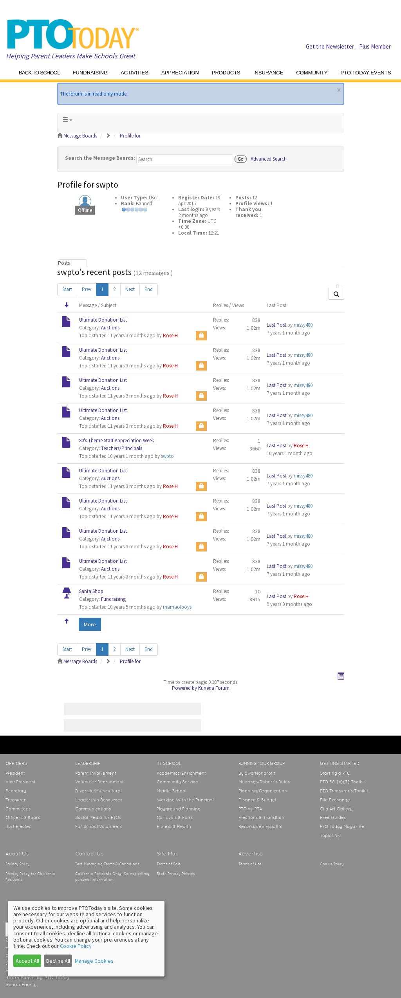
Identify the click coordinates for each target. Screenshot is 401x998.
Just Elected (18, 826)
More (90, 624)
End (149, 289)
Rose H (170, 335)
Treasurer (15, 799)
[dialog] (86, 938)
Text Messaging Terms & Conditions (107, 864)
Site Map (168, 854)
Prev (86, 289)
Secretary (15, 790)
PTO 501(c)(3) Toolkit (342, 781)
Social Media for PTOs (98, 817)
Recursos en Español (260, 826)
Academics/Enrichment (181, 773)
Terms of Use (249, 864)
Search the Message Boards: (100, 158)
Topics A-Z (330, 835)
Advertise (250, 854)
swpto (167, 456)
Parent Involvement (95, 773)
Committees (18, 808)
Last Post (276, 325)
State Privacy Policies (176, 874)
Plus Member (375, 46)
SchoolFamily (21, 984)
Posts (64, 263)
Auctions (110, 327)
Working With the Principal (185, 799)
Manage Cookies (94, 961)
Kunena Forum (213, 688)
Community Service (177, 781)
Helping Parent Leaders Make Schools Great (70, 55)
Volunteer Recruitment (99, 781)
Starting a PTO (335, 773)
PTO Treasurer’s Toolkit (344, 790)
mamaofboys (177, 607)
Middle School (171, 790)
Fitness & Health (174, 826)
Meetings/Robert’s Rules (264, 781)
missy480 (303, 325)
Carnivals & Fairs (175, 817)
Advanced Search (269, 158)
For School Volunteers (98, 826)
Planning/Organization (262, 790)
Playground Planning (178, 808)
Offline (85, 210)
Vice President (20, 781)
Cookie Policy (332, 864)
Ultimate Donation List (103, 319)
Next (130, 289)
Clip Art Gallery (336, 808)
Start (67, 289)
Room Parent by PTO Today (37, 977)
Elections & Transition (261, 817)
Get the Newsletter (330, 46)
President (15, 773)
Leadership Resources (98, 799)
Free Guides (333, 817)
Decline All (58, 960)
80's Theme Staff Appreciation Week (116, 440)
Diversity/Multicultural (98, 790)
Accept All (27, 960)
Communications (93, 808)
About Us (17, 854)
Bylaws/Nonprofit (256, 773)
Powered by (184, 688)
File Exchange (335, 799)
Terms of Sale (169, 864)
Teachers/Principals (121, 448)
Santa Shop (91, 591)
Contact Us (89, 854)
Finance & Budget (257, 799)
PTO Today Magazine (342, 826)
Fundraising (113, 599)
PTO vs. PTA (250, 808)
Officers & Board (23, 817)
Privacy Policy (17, 864)
